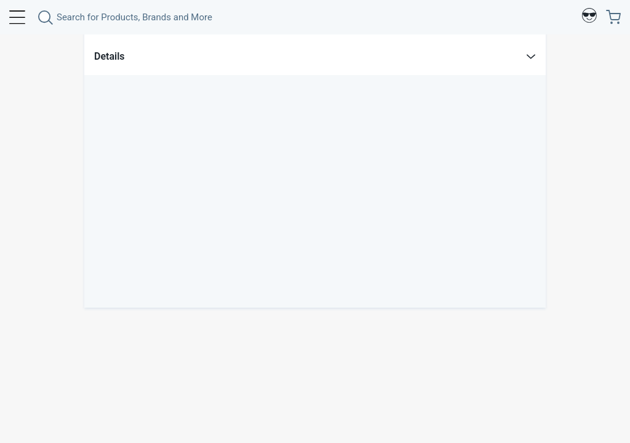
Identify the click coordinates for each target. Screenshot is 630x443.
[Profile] (589, 17)
